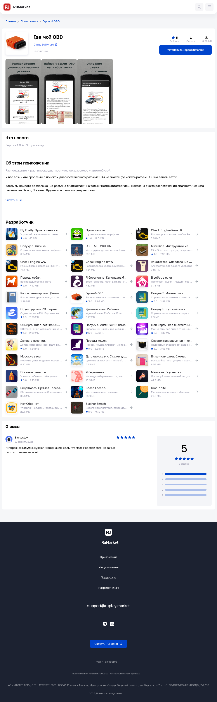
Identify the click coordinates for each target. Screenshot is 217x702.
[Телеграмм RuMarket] (105, 624)
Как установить (109, 567)
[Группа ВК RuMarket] (112, 624)
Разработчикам (108, 587)
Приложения (29, 21)
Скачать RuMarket (108, 643)
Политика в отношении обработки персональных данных (106, 673)
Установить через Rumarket (185, 49)
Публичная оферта (106, 661)
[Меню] (209, 7)
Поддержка (108, 577)
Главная (10, 21)
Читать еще (13, 200)
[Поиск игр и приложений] (199, 7)
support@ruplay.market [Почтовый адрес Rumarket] (108, 605)
